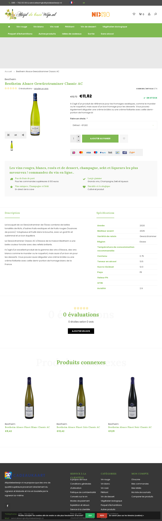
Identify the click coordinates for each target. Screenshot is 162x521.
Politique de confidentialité (83, 469)
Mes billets (136, 465)
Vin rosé (54, 26)
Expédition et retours (79, 482)
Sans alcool (107, 33)
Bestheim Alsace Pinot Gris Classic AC (78, 404)
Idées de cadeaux (71, 33)
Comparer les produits (142, 474)
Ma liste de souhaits (141, 469)
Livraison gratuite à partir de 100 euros (19, 41)
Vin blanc (38, 26)
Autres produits (47, 33)
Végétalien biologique (115, 26)
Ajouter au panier (100, 116)
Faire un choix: (78, 96)
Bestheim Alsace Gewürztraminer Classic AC (37, 48)
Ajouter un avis (81, 308)
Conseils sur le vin (78, 474)
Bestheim (75, 56)
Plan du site (75, 491)
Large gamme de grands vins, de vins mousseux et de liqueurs (56, 41)
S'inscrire (135, 456)
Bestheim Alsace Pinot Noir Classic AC (130, 404)
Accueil (8, 48)
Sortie (91, 33)
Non (102, 515)
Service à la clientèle (80, 486)
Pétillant (69, 26)
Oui (90, 515)
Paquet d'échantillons (20, 33)
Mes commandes (140, 461)
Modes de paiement (80, 478)
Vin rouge (21, 26)
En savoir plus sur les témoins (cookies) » (126, 515)
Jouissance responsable (82, 495)
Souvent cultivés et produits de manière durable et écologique (133, 41)
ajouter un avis (107, 66)
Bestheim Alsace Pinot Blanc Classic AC (27, 404)
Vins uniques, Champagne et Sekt (93, 41)
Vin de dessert (88, 26)
